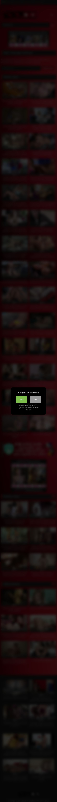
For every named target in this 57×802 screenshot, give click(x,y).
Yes (21, 399)
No (35, 399)
